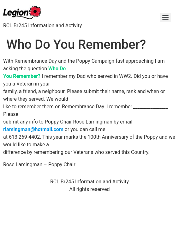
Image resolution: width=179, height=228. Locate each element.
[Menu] (165, 17)
